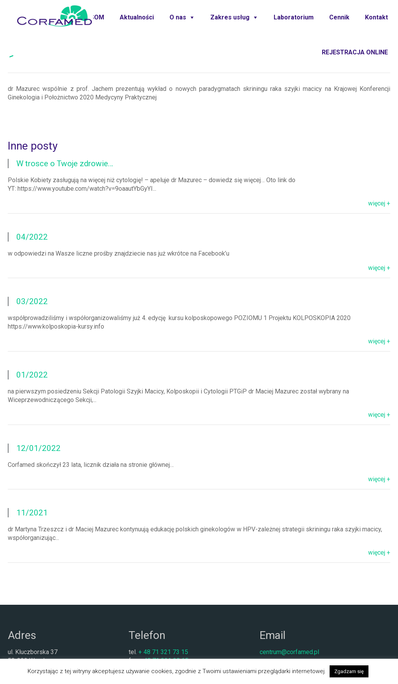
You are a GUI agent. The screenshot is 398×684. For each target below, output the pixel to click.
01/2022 (32, 374)
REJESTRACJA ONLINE (355, 52)
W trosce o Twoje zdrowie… (64, 163)
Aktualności (137, 17)
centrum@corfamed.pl (289, 652)
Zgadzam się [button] (349, 671)
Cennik (339, 17)
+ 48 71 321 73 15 (163, 652)
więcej (376, 203)
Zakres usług (230, 17)
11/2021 (32, 512)
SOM (97, 17)
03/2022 (32, 301)
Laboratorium (294, 17)
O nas (177, 17)
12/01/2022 (38, 448)
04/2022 (32, 237)
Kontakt (376, 17)
